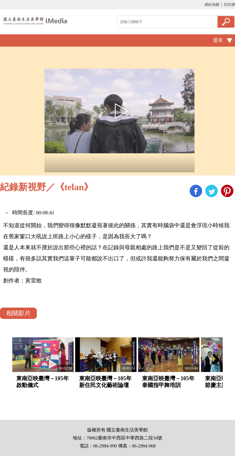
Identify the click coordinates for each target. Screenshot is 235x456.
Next (213, 359)
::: (202, 4)
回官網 (229, 4)
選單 (218, 40)
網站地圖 (212, 4)
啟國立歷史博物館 (35, 20)
